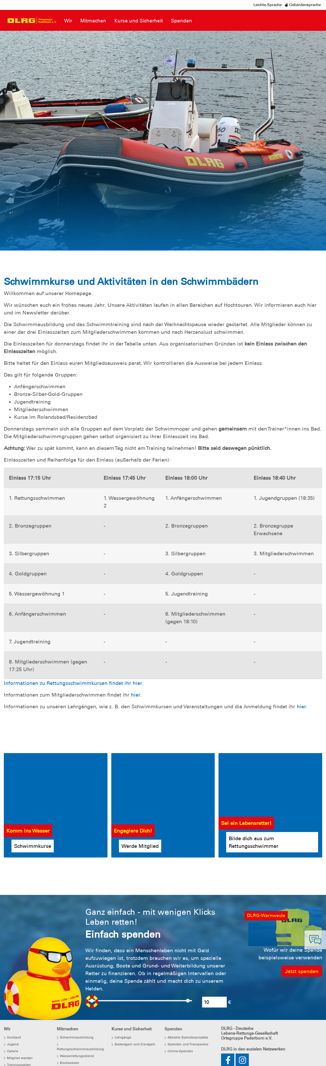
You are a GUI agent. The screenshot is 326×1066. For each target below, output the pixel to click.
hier (135, 695)
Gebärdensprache (303, 5)
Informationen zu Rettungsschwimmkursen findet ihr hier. (73, 683)
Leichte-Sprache (267, 5)
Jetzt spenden (301, 971)
